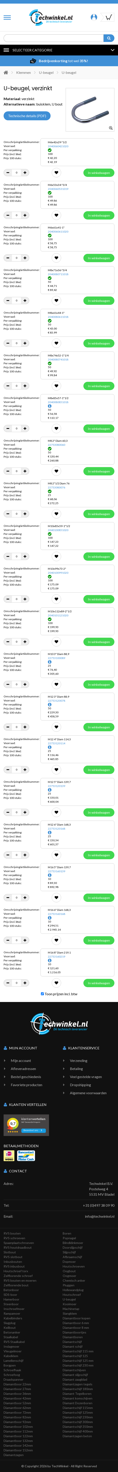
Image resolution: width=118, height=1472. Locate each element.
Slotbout (10, 1252)
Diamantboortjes (74, 1332)
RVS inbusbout (14, 1266)
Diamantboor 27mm (17, 1389)
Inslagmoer (11, 1346)
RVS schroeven (14, 1238)
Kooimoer (69, 1304)
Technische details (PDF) (27, 116)
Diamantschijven (74, 1370)
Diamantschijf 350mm (78, 1426)
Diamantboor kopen (76, 1318)
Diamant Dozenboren (77, 1403)
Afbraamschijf (72, 1257)
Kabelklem (11, 1356)
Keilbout (10, 1327)
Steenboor (11, 1304)
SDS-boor (10, 1294)
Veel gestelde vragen (86, 1076)
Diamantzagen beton (77, 1436)
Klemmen (23, 72)
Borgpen (10, 1365)
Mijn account (21, 1060)
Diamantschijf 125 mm (78, 1360)
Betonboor (11, 1290)
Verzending (78, 1060)
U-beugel (46, 72)
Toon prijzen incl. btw (59, 994)
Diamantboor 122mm (18, 1436)
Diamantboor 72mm (17, 1412)
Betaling (76, 1068)
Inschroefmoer (14, 1309)
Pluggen (68, 1285)
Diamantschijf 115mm (78, 1408)
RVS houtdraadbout (18, 1247)
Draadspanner (13, 1379)
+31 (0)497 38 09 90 (98, 1205)
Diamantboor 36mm (17, 1393)
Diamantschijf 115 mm (78, 1351)
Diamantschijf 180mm (78, 1389)
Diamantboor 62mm (17, 1408)
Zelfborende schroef (18, 1276)
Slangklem (70, 1313)
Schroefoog (12, 1375)
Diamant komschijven (77, 1398)
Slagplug (10, 1323)
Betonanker (12, 1332)
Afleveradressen (23, 1068)
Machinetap (71, 1309)
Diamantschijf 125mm (78, 1412)
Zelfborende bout (16, 1285)
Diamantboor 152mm (18, 1450)
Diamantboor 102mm (18, 1426)
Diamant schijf (72, 1346)
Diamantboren (73, 1337)
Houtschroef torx (16, 1271)
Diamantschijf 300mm (78, 1422)
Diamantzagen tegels (77, 1384)
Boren (67, 1233)
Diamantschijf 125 (75, 1356)
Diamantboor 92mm (17, 1422)
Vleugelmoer (13, 1351)
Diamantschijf (72, 1342)
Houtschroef (72, 1294)
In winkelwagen (99, 173)
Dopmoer (69, 1261)
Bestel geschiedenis (26, 1076)
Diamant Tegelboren (77, 1393)
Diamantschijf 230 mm (78, 1365)
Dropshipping (80, 1085)
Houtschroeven (74, 1266)
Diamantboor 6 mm (76, 1323)
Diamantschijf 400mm (78, 1431)
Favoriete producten (26, 1085)
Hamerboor (11, 1299)
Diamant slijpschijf (75, 1375)
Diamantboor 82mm (17, 1417)
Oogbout (69, 1271)
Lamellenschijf (13, 1360)
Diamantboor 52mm (17, 1403)
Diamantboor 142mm (18, 1445)
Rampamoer (12, 1313)
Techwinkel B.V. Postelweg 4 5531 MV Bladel (101, 1188)
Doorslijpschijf (72, 1247)
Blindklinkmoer (73, 1243)
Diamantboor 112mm (18, 1431)
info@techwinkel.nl (99, 1216)
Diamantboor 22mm (17, 1384)
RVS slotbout (13, 1257)
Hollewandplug (73, 1290)
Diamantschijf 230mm (78, 1417)
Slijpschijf (69, 1252)
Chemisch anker (74, 1280)
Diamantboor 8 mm (76, 1327)
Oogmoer (69, 1276)
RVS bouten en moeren (20, 1280)
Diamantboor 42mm (17, 1398)
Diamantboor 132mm (18, 1441)
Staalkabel (11, 1337)
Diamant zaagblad (75, 1379)
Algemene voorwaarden (88, 1093)
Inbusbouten (13, 1261)
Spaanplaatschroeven (19, 1243)
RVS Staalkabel (14, 1342)
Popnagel (69, 1238)
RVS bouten (12, 1233)
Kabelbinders (13, 1318)
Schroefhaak (12, 1370)
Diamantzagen (14, 1455)
